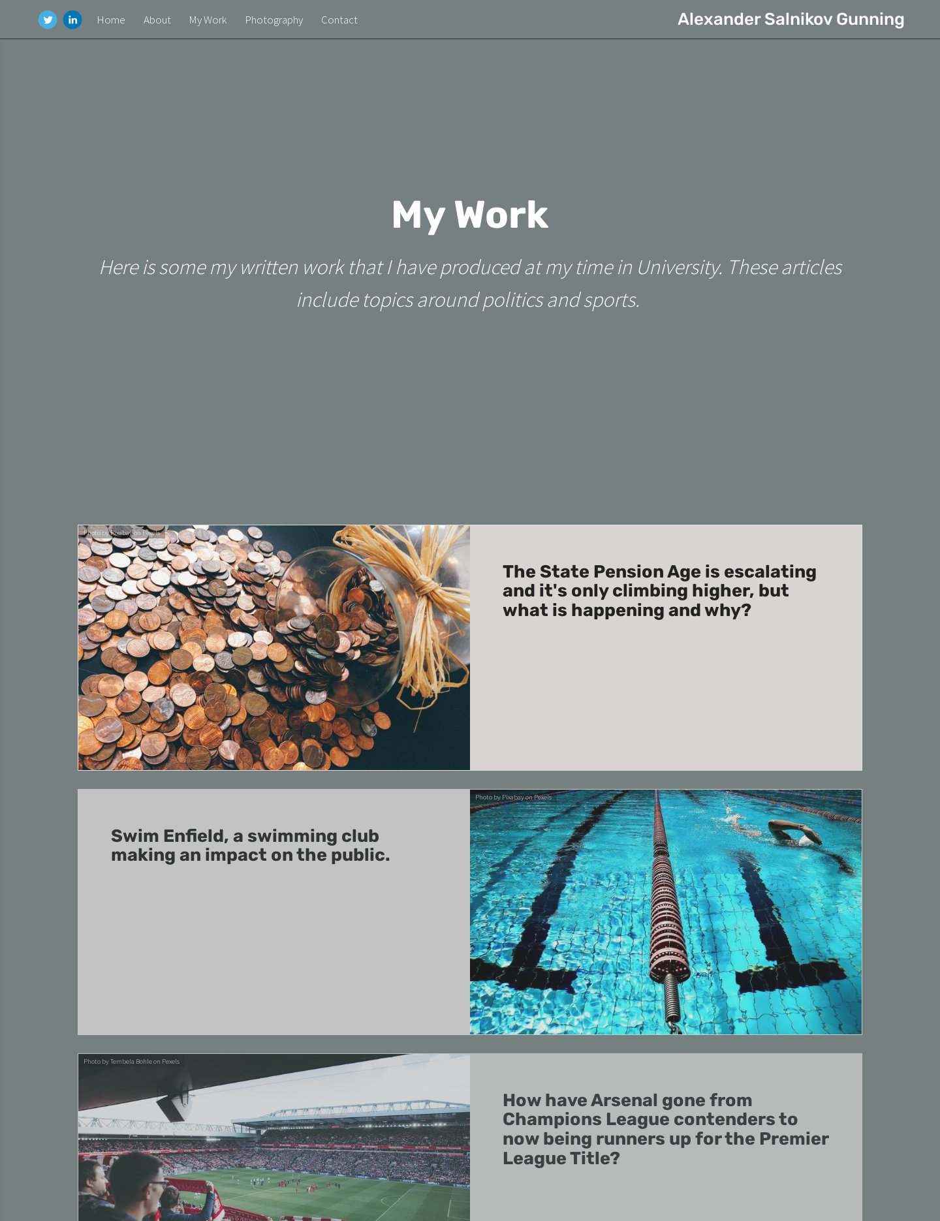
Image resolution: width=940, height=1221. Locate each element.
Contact (339, 19)
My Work (208, 19)
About (157, 19)
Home (111, 19)
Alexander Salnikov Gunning (791, 19)
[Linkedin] (72, 19)
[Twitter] (47, 19)
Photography (274, 19)
